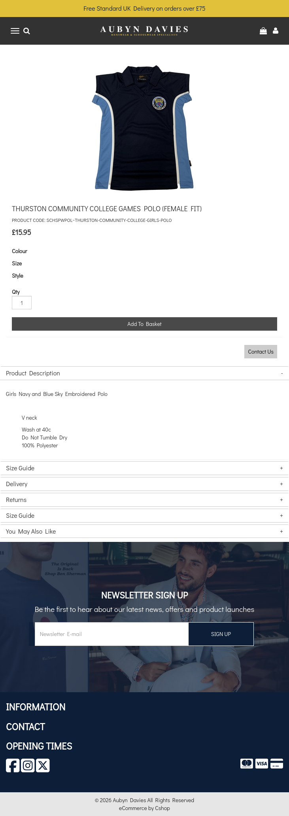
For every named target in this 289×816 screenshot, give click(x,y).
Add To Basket (144, 324)
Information (35, 707)
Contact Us (261, 351)
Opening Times (39, 746)
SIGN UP (221, 634)
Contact (25, 726)
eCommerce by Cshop (144, 808)
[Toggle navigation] (15, 31)
